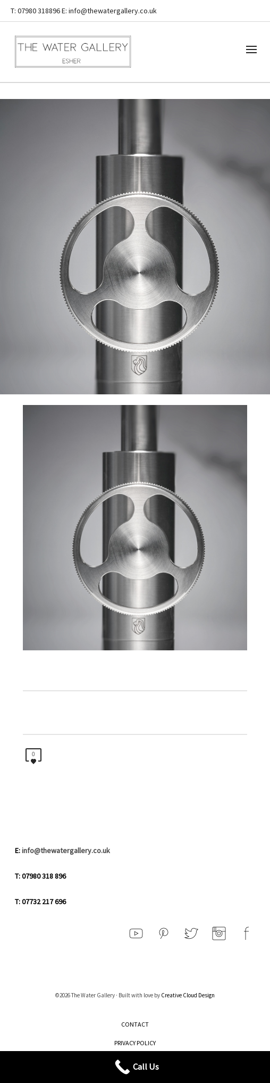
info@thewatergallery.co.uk (66, 850)
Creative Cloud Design (188, 995)
